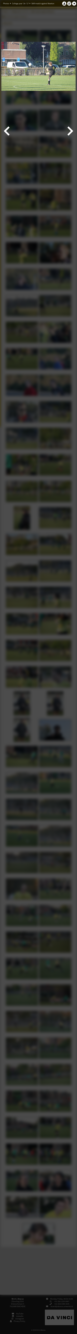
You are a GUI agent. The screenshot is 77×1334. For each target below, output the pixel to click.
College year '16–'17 (20, 3)
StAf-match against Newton (42, 3)
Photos (6, 3)
